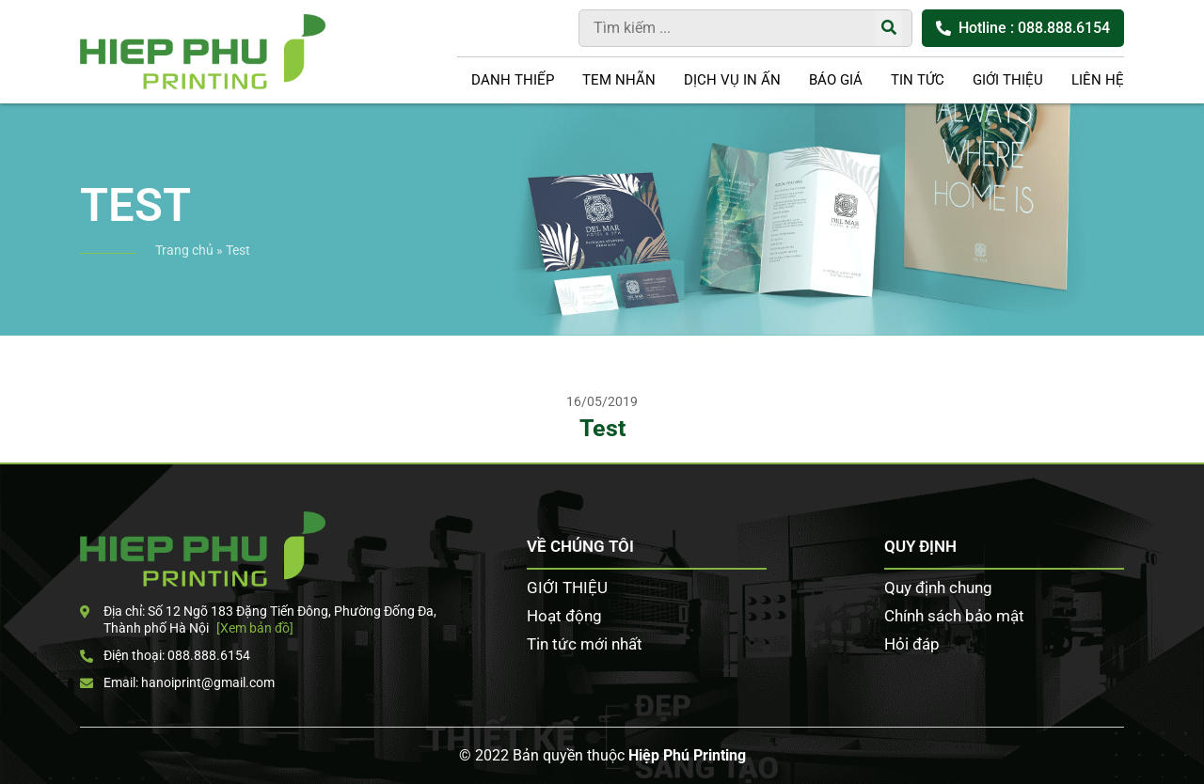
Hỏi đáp (912, 644)
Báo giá (836, 79)
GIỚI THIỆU (1008, 79)
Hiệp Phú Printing (687, 755)
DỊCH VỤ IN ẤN (732, 79)
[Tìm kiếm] (889, 28)
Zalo (1176, 339)
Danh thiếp (512, 79)
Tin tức (917, 79)
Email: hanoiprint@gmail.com (177, 682)
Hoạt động (564, 615)
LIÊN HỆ (1097, 79)
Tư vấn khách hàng (1176, 224)
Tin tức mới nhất (584, 644)
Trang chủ (184, 250)
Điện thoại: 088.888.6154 (165, 655)
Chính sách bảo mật (954, 615)
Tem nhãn (619, 79)
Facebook (1176, 282)
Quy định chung (938, 587)
